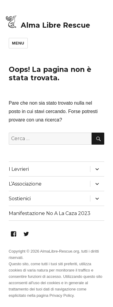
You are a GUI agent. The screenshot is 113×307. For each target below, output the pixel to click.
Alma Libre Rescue (55, 25)
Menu (18, 43)
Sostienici (20, 198)
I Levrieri (19, 169)
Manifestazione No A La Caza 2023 (49, 213)
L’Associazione (25, 184)
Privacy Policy (61, 295)
